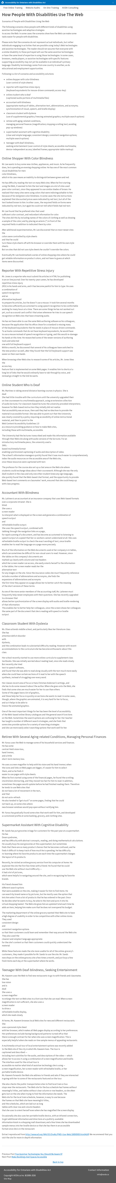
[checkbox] (113, 2)
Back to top (58, 1162)
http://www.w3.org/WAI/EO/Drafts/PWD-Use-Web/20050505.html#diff (57, 1134)
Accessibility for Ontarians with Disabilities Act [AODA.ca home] (25, 3)
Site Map (7, 1178)
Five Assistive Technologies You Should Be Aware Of (38, 1154)
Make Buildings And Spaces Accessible (29, 1156)
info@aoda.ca (103, 1174)
